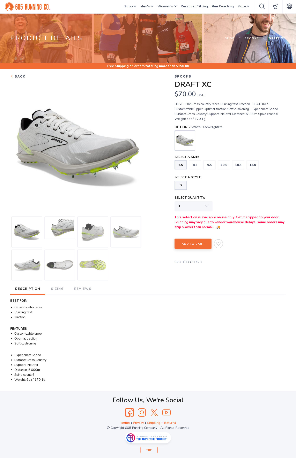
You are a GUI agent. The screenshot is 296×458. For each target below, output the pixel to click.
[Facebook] (129, 412)
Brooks (251, 38)
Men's (143, 7)
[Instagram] (142, 412)
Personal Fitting (193, 7)
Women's (164, 7)
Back (17, 76)
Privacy (138, 423)
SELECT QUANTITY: (190, 197)
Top (149, 450)
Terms (125, 423)
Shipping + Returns (161, 423)
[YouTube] (166, 412)
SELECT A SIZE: (187, 157)
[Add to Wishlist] (218, 243)
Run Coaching (222, 7)
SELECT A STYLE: (188, 177)
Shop (125, 7)
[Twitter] (154, 412)
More (241, 7)
